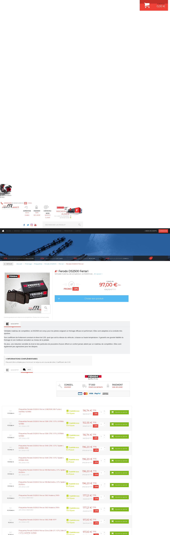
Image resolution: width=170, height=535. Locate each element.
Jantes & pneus (53, 460)
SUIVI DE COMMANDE (137, 453)
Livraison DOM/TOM (40, 22)
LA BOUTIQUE (7, 464)
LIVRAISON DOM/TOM (137, 460)
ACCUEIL (2, 530)
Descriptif (49, 125)
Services (17, 22)
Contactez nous (18, 502)
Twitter (113, 3)
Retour (43, 55)
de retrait (107, 415)
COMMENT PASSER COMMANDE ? (142, 447)
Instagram (116, 3)
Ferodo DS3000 (12, 96)
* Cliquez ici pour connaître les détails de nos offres (104, 492)
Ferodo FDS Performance (16, 99)
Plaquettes (11, 85)
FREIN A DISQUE (96, 470)
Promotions (68, 22)
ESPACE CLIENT (135, 440)
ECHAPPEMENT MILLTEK (99, 450)
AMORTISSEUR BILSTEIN (99, 440)
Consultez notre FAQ (23, 509)
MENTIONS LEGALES (20, 530)
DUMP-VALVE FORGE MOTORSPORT (103, 463)
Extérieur (51, 463)
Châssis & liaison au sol (57, 453)
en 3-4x (24, 415)
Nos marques (26, 22)
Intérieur (51, 467)
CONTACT (10, 530)
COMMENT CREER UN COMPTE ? (141, 443)
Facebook (109, 3)
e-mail (58, 3)
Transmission (53, 450)
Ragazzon (18, 49)
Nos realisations (56, 22)
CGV (29, 530)
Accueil (8, 22)
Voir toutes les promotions (153, 49)
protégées (148, 415)
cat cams (51, 49)
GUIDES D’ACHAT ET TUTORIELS (141, 467)
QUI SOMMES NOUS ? (10, 461)
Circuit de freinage (15, 68)
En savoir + (132, 65)
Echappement (53, 447)
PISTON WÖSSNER (96, 447)
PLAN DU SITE (36, 530)
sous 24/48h (52, 15)
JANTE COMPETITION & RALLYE (101, 467)
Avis (63, 171)
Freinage (51, 457)
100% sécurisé (73, 15)
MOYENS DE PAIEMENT (138, 450)
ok (79, 489)
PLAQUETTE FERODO (97, 443)
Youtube (120, 3)
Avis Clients (157, 522)
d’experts (65, 415)
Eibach (117, 49)
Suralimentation (54, 443)
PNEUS (92, 457)
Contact (78, 22)
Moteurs (51, 440)
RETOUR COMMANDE (137, 457)
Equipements (52, 470)
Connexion (163, 22)
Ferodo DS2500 (12, 93)
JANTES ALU (94, 453)
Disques (9, 77)
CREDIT (44, 530)
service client (93, 15)
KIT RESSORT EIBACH (98, 460)
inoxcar (84, 49)
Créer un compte (151, 22)
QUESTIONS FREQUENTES (139, 463)
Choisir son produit (127, 89)
